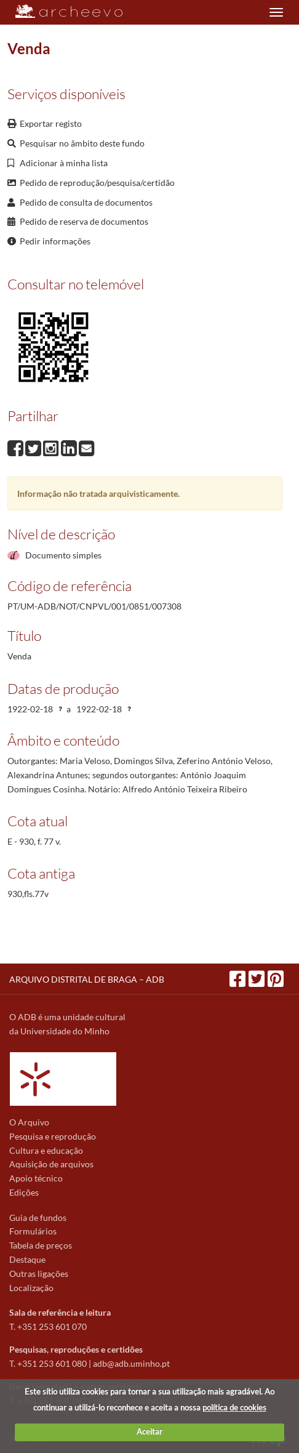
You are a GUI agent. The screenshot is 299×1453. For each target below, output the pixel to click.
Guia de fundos (37, 1217)
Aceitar (149, 1431)
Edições (24, 1192)
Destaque (27, 1259)
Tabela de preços (40, 1245)
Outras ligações (38, 1273)
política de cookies (234, 1407)
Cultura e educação (46, 1150)
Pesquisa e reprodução (52, 1136)
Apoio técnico (36, 1178)
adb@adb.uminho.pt (131, 1363)
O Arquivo (29, 1122)
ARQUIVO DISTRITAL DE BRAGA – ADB (86, 979)
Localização (31, 1287)
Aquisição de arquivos (51, 1164)
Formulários (33, 1231)
